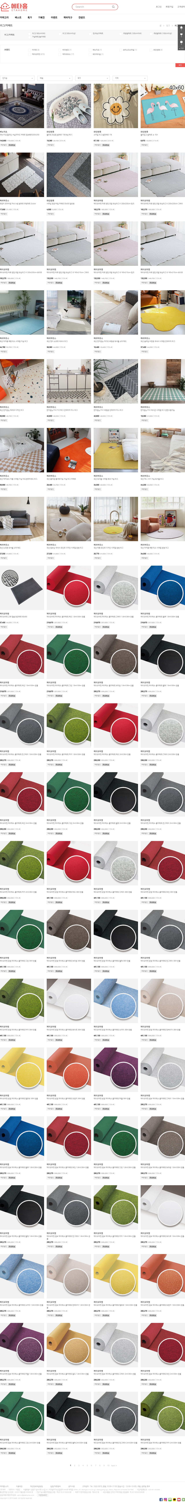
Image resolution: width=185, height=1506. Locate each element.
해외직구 (68, 17)
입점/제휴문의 (55, 1486)
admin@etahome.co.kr (25, 1495)
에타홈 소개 (4, 1486)
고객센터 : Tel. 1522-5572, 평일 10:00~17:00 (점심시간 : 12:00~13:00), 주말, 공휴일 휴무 (116, 1486)
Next (114, 1466)
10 (108, 1465)
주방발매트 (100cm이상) (163, 33)
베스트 (18, 17)
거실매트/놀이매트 (39, 37)
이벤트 (54, 17)
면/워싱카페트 (98, 33)
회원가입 (169, 7)
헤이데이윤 (98, 54)
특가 (30, 17)
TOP (181, 48)
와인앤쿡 (157, 50)
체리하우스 (68, 54)
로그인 (159, 7)
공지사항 (71, 1486)
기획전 (41, 17)
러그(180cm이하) (38, 33)
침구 (168, 26)
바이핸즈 (66, 50)
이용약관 (19, 1486)
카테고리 (4, 17)
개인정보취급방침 (36, 1486)
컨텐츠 (81, 17)
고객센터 (181, 7)
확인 (180, 65)
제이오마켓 (38, 54)
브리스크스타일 (130, 50)
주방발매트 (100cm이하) (132, 33)
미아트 (35, 50)
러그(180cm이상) (69, 33)
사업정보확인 (42, 1495)
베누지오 (97, 50)
